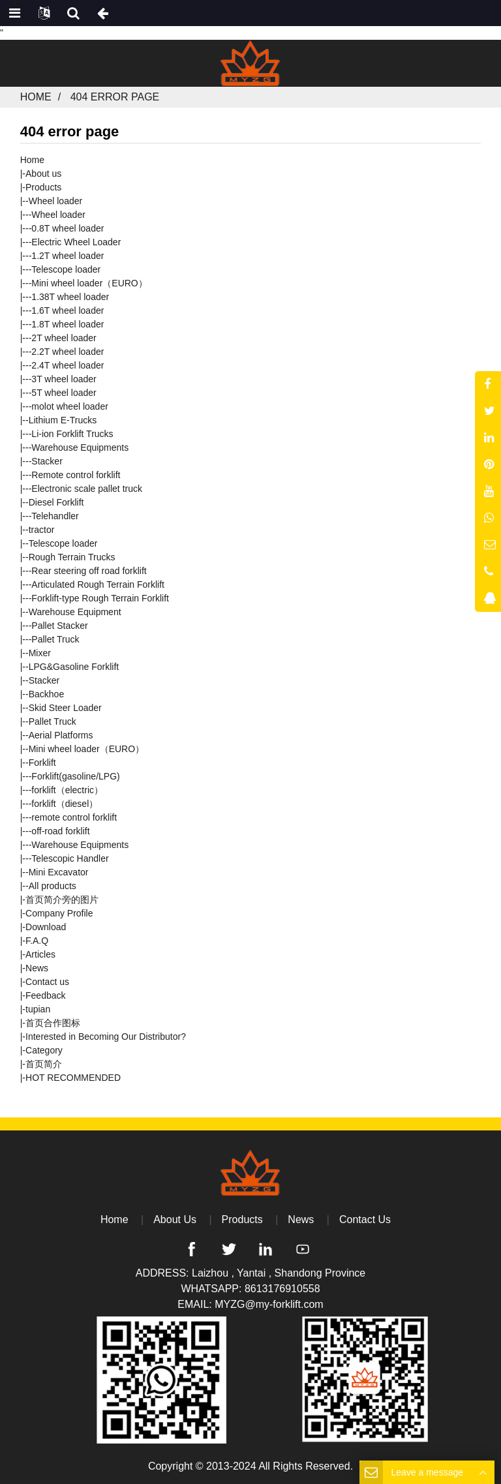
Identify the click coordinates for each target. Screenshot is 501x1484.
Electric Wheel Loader (76, 242)
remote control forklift (74, 817)
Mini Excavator (59, 872)
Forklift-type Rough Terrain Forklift (100, 598)
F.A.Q (36, 940)
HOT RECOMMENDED (73, 1077)
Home (36, 96)
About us (43, 173)
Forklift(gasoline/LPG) (75, 776)
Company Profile (59, 913)
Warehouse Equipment (75, 612)
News (36, 968)
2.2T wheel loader (67, 351)
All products (52, 886)
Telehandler (54, 516)
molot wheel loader (69, 406)
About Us (174, 1219)
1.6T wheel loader (67, 310)
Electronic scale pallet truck (86, 488)
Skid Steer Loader (65, 708)
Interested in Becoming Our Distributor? (105, 1036)
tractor (42, 529)
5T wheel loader (63, 392)
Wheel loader (56, 201)
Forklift (42, 762)
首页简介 (43, 1064)
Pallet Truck (55, 639)
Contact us (47, 982)
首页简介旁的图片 (62, 899)
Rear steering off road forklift (88, 571)
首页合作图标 (52, 1023)
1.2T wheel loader (67, 255)
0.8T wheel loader (67, 228)
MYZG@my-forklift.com (269, 1304)
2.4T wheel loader (67, 365)
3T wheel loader (63, 379)
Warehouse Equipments (80, 447)
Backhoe (46, 694)
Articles (40, 954)
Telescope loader (65, 269)
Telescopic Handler (69, 858)
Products (43, 187)
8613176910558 (282, 1288)
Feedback (45, 995)
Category (44, 1050)
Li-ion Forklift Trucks (72, 434)
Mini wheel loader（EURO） (89, 283)
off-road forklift (60, 831)
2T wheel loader (63, 338)
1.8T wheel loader (67, 324)
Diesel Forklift (56, 502)
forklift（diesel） (64, 803)
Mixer (40, 653)
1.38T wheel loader (70, 297)
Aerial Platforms (61, 735)
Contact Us (365, 1219)
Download (45, 927)
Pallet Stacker (59, 625)
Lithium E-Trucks (63, 420)
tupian (37, 1009)
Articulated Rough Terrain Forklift (97, 584)
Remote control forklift (75, 475)
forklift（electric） (67, 790)
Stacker (46, 461)
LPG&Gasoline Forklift (74, 666)
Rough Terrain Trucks (72, 557)
